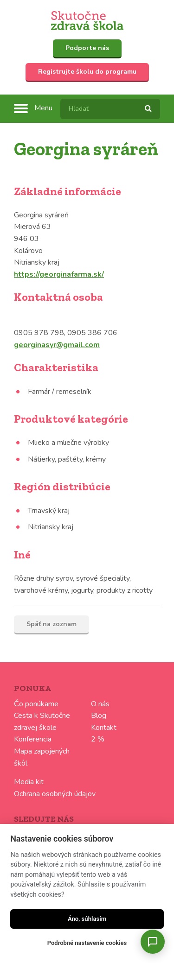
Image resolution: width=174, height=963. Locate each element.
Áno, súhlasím (87, 918)
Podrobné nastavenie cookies (87, 942)
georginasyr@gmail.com (57, 345)
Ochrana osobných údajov (55, 794)
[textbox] (110, 109)
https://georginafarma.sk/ (59, 274)
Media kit (29, 782)
